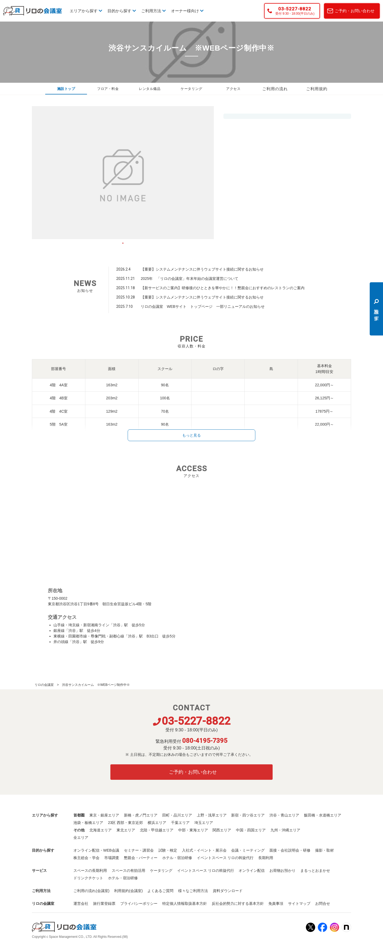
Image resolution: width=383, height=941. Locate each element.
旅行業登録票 (104, 903)
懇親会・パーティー (140, 858)
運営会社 (80, 903)
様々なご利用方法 (193, 891)
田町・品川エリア (177, 815)
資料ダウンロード (228, 891)
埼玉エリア (203, 822)
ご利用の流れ (275, 89)
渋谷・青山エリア (284, 815)
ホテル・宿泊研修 (177, 858)
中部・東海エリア (193, 830)
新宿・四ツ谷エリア (248, 815)
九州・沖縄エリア (285, 830)
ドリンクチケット (88, 878)
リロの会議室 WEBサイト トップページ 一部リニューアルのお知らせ (203, 306)
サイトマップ (299, 903)
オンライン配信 (252, 870)
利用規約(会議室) (128, 891)
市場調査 (111, 858)
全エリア (80, 837)
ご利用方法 (153, 11)
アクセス (233, 89)
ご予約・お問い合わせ (354, 11)
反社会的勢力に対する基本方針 (238, 903)
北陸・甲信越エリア (156, 830)
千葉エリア (180, 822)
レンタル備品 (150, 89)
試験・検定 (168, 850)
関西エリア (222, 830)
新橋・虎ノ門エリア (140, 815)
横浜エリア (157, 822)
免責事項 (275, 903)
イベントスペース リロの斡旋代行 (225, 858)
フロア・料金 (108, 89)
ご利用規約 (316, 89)
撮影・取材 (324, 850)
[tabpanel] (123, 172)
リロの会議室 (44, 685)
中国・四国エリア (251, 830)
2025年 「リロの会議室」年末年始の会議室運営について (189, 278)
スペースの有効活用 (128, 870)
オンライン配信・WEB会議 (96, 850)
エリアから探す (86, 11)
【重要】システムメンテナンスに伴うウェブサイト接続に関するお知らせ (202, 269)
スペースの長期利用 (90, 870)
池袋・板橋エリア (88, 822)
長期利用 (265, 858)
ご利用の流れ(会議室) (91, 891)
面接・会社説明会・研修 (289, 850)
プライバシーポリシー (138, 903)
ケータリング (191, 89)
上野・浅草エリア (212, 815)
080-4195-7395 (204, 740)
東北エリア (125, 830)
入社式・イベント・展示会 (204, 850)
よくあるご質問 (160, 891)
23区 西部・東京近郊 (125, 822)
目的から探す (121, 11)
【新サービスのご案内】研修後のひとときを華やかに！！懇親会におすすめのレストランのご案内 (223, 288)
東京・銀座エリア (104, 815)
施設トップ (66, 89)
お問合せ (322, 903)
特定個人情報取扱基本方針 (184, 903)
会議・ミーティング (248, 850)
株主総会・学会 (86, 858)
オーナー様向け (187, 11)
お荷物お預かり (282, 870)
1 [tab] (123, 243)
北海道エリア (100, 830)
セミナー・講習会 (139, 850)
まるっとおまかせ (315, 870)
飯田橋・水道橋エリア (322, 815)
